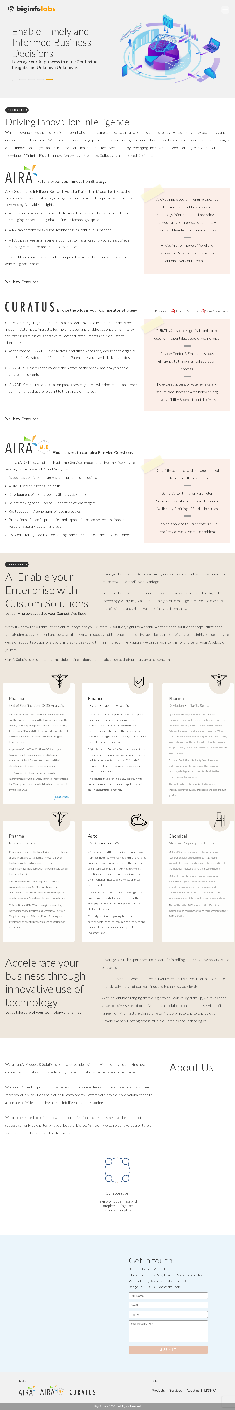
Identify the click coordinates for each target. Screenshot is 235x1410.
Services (175, 1390)
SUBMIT (168, 1349)
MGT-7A (210, 1390)
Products (158, 1390)
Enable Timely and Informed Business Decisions (51, 42)
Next (59, 79)
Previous (13, 79)
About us (193, 1390)
